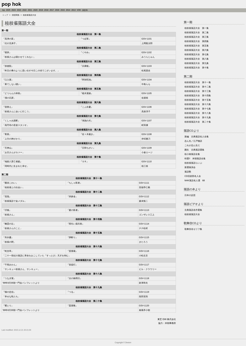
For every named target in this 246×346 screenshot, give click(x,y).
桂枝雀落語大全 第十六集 (197, 104)
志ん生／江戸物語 (193, 141)
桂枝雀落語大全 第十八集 (197, 113)
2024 (13, 10)
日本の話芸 (189, 195)
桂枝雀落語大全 (29, 15)
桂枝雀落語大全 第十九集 (197, 117)
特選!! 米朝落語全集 (195, 158)
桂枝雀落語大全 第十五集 (197, 100)
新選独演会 (189, 167)
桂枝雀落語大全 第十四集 (197, 95)
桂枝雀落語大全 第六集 (196, 50)
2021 (30, 10)
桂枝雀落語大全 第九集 (196, 63)
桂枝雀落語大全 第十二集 (197, 86)
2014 (68, 10)
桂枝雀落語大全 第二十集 (197, 122)
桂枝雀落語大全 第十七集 (197, 108)
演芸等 (85, 10)
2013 (73, 10)
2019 (41, 10)
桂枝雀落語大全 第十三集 (197, 91)
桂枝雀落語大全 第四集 (196, 41)
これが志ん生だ (192, 145)
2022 (24, 10)
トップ (5, 15)
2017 (52, 10)
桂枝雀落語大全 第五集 (196, 45)
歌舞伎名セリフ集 (193, 229)
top (3, 10)
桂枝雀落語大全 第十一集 (197, 82)
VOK (79, 10)
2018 (46, 10)
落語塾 (187, 171)
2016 (57, 10)
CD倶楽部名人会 (192, 176)
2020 (35, 10)
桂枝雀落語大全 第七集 (196, 54)
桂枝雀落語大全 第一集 (196, 28)
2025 (8, 10)
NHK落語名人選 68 (194, 180)
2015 (63, 10)
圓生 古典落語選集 (194, 149)
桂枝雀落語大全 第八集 (196, 59)
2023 (19, 10)
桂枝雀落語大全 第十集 (196, 67)
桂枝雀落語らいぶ (193, 163)
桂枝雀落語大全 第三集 (196, 37)
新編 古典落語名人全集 (196, 136)
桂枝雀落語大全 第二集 (196, 32)
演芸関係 (15, 15)
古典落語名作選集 (193, 210)
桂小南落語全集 (192, 154)
